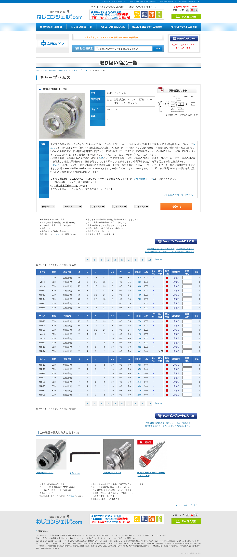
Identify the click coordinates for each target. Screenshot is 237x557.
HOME (93, 7)
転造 (101, 158)
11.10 (138, 390)
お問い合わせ (92, 538)
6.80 (139, 290)
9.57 (139, 378)
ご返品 (71, 496)
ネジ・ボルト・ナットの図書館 (96, 535)
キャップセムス (80, 70)
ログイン (80, 538)
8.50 (139, 325)
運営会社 (163, 535)
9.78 (139, 278)
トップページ (41, 535)
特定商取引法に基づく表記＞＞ (160, 249)
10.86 (138, 386)
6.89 (139, 295)
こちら (56, 234)
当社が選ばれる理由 (57, 535)
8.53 (139, 365)
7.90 (139, 338)
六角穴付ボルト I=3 (144, 178)
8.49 (139, 351)
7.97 (139, 343)
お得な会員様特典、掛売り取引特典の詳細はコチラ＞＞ (169, 251)
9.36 (139, 330)
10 (149, 259)
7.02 (139, 299)
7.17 (139, 303)
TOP (38, 70)
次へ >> (158, 259)
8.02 (139, 347)
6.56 (139, 282)
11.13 (138, 334)
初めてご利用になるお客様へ (112, 7)
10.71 (138, 382)
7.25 (139, 308)
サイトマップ (152, 7)
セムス (56, 165)
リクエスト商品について (147, 535)
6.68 (139, 286)
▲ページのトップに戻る (187, 505)
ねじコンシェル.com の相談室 (123, 535)
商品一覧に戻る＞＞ (185, 249)
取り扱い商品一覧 (49, 70)
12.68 (138, 395)
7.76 (139, 321)
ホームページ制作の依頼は (191, 553)
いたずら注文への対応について (125, 538)
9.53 (139, 373)
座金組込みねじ (65, 70)
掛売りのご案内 (136, 7)
